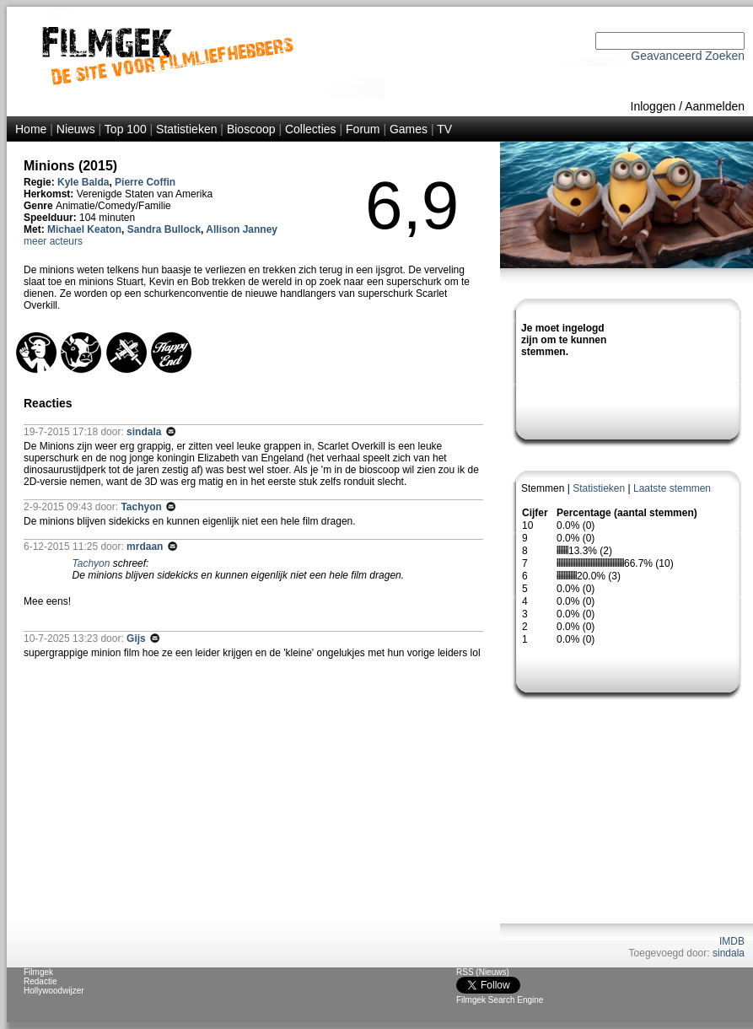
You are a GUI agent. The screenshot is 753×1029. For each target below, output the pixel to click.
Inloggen (653, 106)
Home (30, 129)
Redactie (40, 981)
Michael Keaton (84, 229)
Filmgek (38, 972)
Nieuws (75, 129)
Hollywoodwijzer (54, 990)
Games (409, 129)
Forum (362, 129)
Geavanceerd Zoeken (688, 55)
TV (444, 129)
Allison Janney (241, 229)
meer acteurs (53, 241)
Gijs (137, 638)
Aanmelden (715, 106)
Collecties (310, 129)
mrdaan (146, 546)
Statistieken (186, 129)
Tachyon (142, 507)
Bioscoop (251, 129)
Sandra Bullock (164, 229)
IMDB (732, 941)
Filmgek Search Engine (499, 1000)
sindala (729, 953)
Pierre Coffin (145, 182)
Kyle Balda (83, 182)
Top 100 (126, 129)
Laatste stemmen (672, 488)
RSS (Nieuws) (482, 972)
